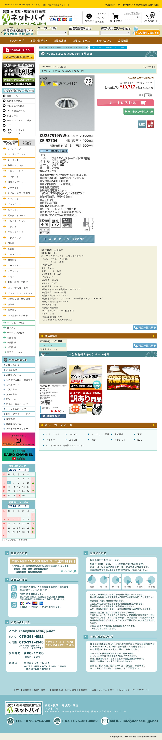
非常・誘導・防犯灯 (18, 282)
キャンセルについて (16, 409)
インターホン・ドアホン (20, 293)
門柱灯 (11, 243)
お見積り (85, 690)
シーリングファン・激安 (19, 120)
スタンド (12, 226)
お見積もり (11, 370)
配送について (12, 399)
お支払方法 (11, 394)
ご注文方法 (11, 389)
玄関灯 (11, 249)
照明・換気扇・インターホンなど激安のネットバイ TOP (63, 47)
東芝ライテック (14, 352)
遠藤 (139, 434)
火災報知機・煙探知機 (19, 299)
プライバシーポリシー (17, 428)
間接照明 (12, 260)
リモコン (12, 276)
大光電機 (119, 434)
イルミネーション (17, 221)
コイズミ (73, 434)
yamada (73, 440)
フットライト (14, 254)
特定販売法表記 (14, 424)
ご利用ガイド (12, 384)
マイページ (101, 13)
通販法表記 (57, 690)
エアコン (11, 125)
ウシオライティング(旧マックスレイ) (65, 445)
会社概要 (10, 419)
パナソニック (53, 434)
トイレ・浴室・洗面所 (19, 193)
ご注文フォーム (14, 375)
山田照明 (11, 347)
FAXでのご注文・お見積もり (20, 380)
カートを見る (116, 690)
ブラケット (13, 188)
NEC (139, 440)
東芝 (94, 440)
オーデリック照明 (101, 434)
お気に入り (101, 18)
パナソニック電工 (16, 323)
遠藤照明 (11, 342)
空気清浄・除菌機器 (18, 315)
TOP (18, 690)
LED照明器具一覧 (16, 111)
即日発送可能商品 (16, 106)
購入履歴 (100, 22)
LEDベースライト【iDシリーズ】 (16, 131)
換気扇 (11, 304)
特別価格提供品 (14, 101)
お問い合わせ (12, 365)
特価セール (12, 96)
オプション (13, 271)
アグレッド (120, 440)
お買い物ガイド (41, 690)
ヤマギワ (50, 440)
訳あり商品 (12, 115)
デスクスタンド (15, 232)
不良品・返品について (17, 404)
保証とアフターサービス (18, 414)
